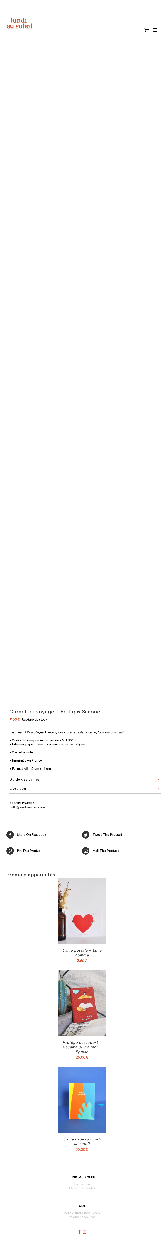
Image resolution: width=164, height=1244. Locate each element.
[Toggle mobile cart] (147, 30)
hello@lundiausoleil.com (27, 807)
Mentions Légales (82, 1188)
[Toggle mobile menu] (155, 30)
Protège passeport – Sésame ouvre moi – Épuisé (82, 1047)
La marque (82, 1184)
